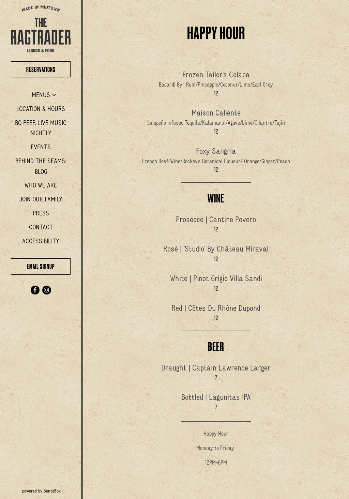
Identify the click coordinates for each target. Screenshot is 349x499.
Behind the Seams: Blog (40, 166)
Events (41, 147)
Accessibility (40, 241)
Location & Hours (40, 108)
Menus (41, 95)
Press (41, 213)
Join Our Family (40, 199)
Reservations (48, 68)
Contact (41, 227)
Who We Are (41, 185)
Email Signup (41, 266)
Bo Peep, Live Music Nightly (40, 128)
